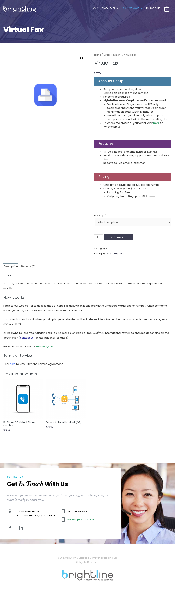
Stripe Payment (113, 55)
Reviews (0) (29, 266)
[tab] (10, 267)
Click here (88, 520)
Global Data (108, 8)
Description (10, 266)
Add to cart (118, 237)
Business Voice (130, 8)
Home (94, 8)
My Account (153, 8)
